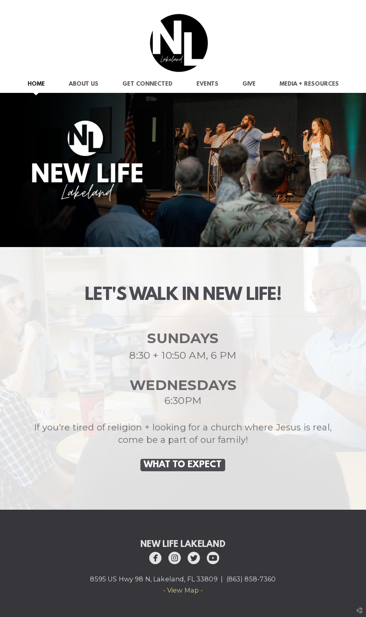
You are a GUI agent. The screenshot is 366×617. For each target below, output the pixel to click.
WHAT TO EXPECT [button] (183, 465)
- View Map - (183, 590)
